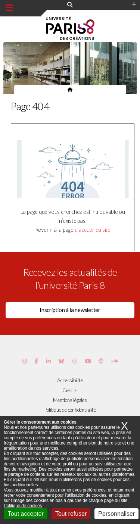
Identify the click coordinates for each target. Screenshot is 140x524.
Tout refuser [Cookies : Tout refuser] (71, 514)
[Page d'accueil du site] (70, 89)
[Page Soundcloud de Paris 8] (114, 361)
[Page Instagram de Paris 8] (24, 361)
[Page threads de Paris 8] (74, 361)
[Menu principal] (9, 8)
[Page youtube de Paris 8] (88, 361)
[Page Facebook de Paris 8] (36, 361)
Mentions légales (70, 400)
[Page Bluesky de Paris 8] (61, 361)
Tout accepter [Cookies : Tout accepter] (26, 514)
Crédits (70, 390)
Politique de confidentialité (70, 410)
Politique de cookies (23, 505)
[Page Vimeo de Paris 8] (48, 361)
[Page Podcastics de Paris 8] (101, 361)
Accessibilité (70, 380)
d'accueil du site (93, 230)
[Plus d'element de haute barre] (134, 4)
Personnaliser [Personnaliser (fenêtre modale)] (116, 514)
